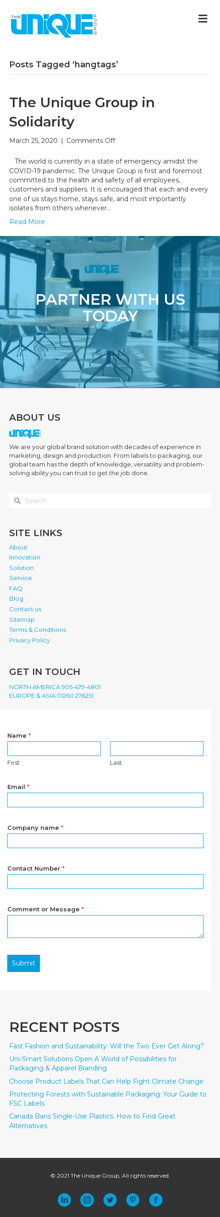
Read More (27, 222)
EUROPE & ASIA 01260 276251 (51, 695)
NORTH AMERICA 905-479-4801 (55, 687)
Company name (35, 827)
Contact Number (36, 868)
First (13, 762)
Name (19, 735)
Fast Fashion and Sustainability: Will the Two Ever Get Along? (106, 1046)
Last (116, 762)
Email (18, 786)
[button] (64, 1200)
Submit (23, 963)
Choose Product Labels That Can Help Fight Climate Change (106, 1081)
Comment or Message (45, 909)
